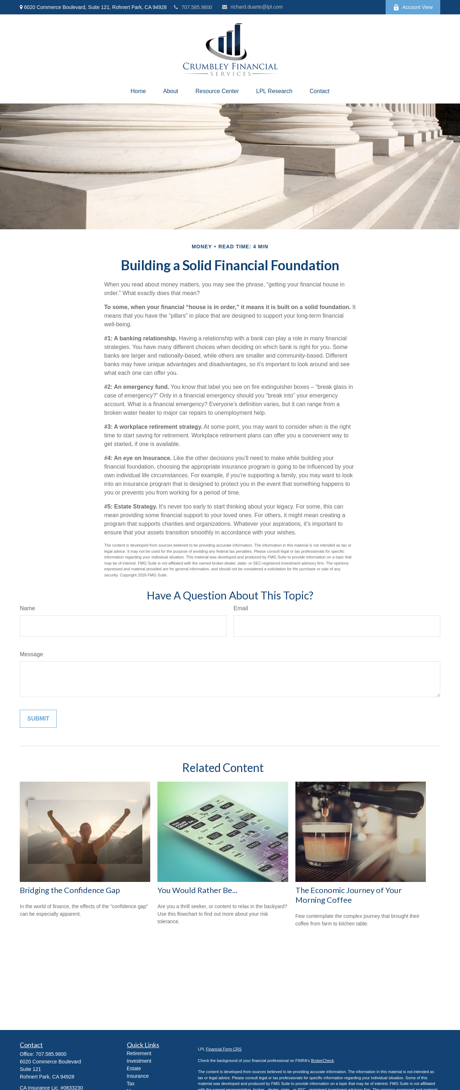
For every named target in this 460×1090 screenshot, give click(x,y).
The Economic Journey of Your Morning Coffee (348, 895)
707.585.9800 (193, 7)
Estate (134, 1068)
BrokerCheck (322, 1060)
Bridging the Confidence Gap (70, 890)
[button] (138, 91)
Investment (139, 1061)
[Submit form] (38, 719)
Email (241, 608)
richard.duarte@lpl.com (252, 7)
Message (31, 654)
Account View (413, 7)
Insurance (138, 1076)
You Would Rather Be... (197, 890)
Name (27, 608)
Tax (131, 1083)
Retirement (139, 1053)
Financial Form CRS (224, 1049)
